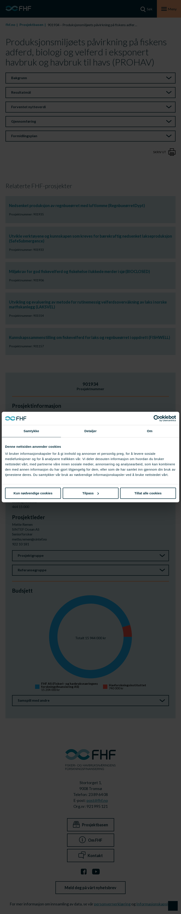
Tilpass (90, 493)
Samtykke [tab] (31, 431)
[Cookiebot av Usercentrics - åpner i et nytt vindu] (157, 418)
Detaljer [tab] (90, 431)
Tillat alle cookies (148, 493)
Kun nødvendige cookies (33, 493)
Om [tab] (149, 431)
